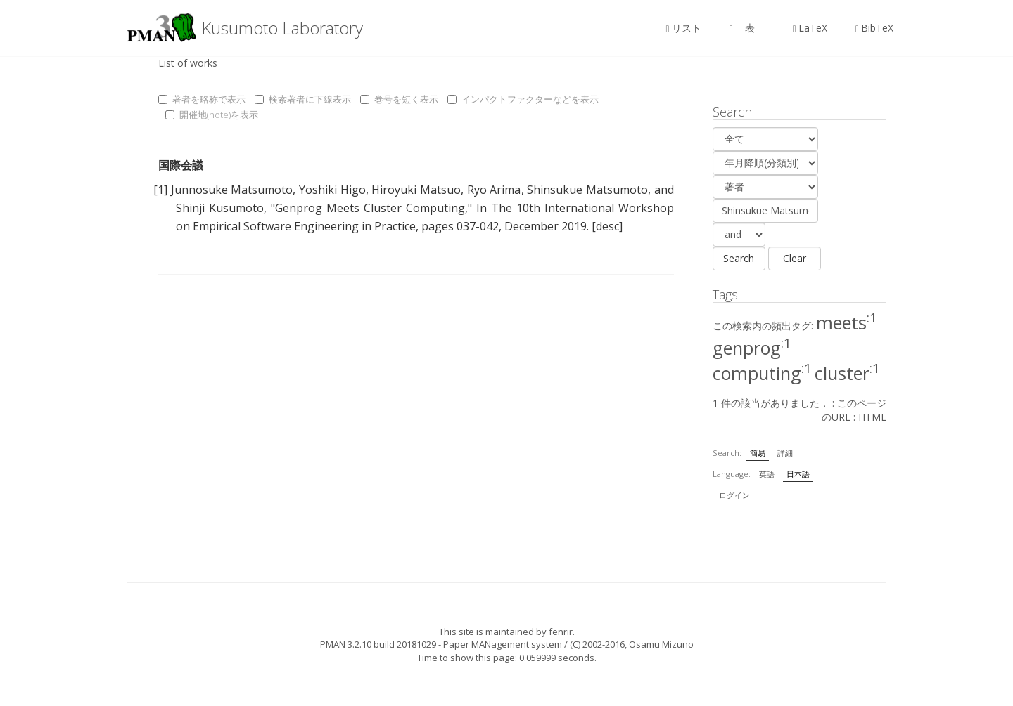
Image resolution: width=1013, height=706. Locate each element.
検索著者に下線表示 (303, 99)
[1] (160, 189)
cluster (847, 373)
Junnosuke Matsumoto (232, 189)
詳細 (785, 452)
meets (846, 322)
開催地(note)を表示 (211, 114)
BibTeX (874, 27)
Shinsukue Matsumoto (587, 189)
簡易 (757, 452)
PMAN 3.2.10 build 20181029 (378, 644)
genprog (752, 348)
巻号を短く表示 (399, 99)
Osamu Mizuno (661, 644)
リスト (683, 27)
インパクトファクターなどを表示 (523, 99)
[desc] (607, 226)
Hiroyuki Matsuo (416, 189)
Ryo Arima (494, 189)
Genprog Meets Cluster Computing (370, 208)
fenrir (561, 631)
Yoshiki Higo (332, 189)
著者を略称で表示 (202, 99)
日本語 (798, 474)
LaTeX (810, 27)
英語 (767, 474)
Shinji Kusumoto (220, 208)
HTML (872, 417)
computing (762, 373)
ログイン (734, 495)
